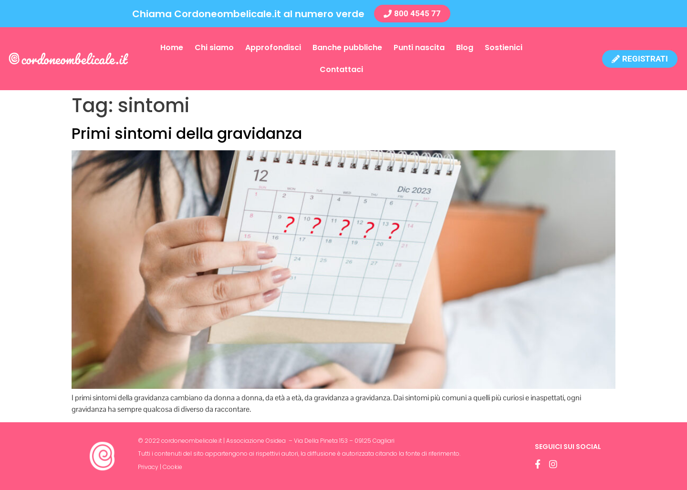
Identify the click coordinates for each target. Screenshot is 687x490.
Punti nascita (419, 47)
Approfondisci (273, 47)
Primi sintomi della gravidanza (187, 133)
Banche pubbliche (347, 47)
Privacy (148, 467)
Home (171, 47)
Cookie (172, 467)
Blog (464, 47)
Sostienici (503, 47)
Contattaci (341, 69)
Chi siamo (214, 47)
